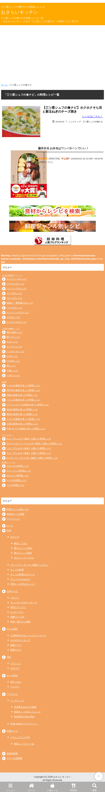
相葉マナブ (15, 645)
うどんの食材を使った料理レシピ (23, 400)
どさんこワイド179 (20, 737)
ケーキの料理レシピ (17, 480)
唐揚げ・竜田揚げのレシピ (20, 303)
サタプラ (14, 668)
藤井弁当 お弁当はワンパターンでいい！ (63, 148)
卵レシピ (11, 365)
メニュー (10, 787)
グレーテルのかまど (20, 579)
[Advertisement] (52, 53)
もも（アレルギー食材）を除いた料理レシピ (29, 453)
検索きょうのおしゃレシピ (27, 712)
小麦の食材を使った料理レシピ (22, 424)
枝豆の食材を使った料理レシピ (22, 409)
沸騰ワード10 (17, 617)
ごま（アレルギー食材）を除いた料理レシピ (29, 448)
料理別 (73, 787)
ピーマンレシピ (14, 346)
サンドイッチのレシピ (18, 312)
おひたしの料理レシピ (18, 475)
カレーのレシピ (14, 298)
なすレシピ (12, 342)
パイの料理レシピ (15, 485)
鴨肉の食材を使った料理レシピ (22, 395)
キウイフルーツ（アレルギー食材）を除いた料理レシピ (34, 443)
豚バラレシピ (13, 337)
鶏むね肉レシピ (14, 332)
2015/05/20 (59, 122)
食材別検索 (12, 753)
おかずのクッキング (20, 640)
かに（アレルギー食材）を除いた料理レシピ (29, 438)
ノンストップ (75, 122)
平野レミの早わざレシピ (22, 584)
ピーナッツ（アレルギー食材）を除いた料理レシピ (32, 458)
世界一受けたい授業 (20, 621)
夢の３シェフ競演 (23, 553)
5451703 (54, 158)
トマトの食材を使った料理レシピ (23, 419)
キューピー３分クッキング (23, 602)
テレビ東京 (12, 675)
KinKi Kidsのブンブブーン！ (24, 724)
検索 (94, 787)
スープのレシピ (14, 293)
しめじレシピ (13, 375)
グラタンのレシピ (15, 283)
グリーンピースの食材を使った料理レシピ (28, 404)
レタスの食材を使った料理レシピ (23, 385)
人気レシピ (52, 787)
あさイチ (14, 537)
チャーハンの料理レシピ (19, 471)
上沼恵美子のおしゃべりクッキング (28, 635)
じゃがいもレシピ (15, 351)
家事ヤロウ (15, 650)
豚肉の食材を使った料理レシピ (22, 414)
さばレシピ (12, 356)
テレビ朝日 (12, 629)
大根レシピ (12, 370)
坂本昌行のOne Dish (24, 716)
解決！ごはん (20, 543)
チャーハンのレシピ (17, 279)
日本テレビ (12, 591)
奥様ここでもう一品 (24, 744)
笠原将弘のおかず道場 (25, 707)
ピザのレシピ (13, 317)
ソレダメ (14, 686)
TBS (9, 657)
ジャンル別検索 (14, 758)
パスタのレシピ (14, 307)
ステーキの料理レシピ (18, 466)
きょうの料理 (17, 569)
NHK (9, 530)
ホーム (31, 787)
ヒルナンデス (17, 612)
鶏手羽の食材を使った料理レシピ (23, 390)
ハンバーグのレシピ (17, 288)
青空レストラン (18, 607)
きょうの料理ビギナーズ (22, 574)
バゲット (14, 597)
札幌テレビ (12, 731)
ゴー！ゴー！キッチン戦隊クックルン (29, 565)
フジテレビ (12, 694)
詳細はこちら (46, 162)
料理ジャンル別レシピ (18, 509)
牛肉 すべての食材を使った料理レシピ (26, 428)
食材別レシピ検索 (15, 514)
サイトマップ (13, 519)
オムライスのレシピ (17, 322)
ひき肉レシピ (13, 361)
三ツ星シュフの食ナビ (93, 122)
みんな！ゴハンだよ (24, 558)
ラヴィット (15, 663)
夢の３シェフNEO (23, 548)
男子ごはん (15, 682)
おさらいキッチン (19, 12)
